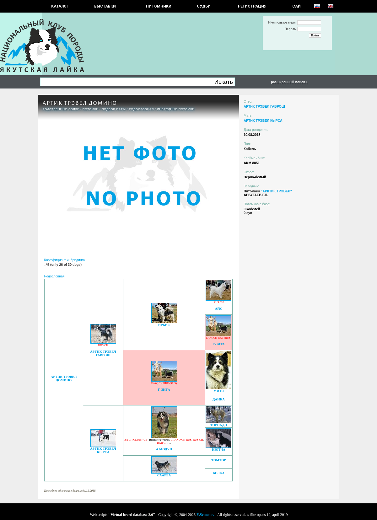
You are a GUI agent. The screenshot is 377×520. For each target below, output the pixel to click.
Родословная (141, 109)
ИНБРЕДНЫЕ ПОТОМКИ (176, 109)
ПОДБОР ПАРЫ (114, 109)
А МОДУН (164, 449)
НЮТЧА (218, 449)
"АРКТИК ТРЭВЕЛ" (276, 191)
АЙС (219, 308)
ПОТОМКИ (91, 109)
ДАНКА (219, 399)
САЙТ (297, 6)
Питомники (158, 6)
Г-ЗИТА (219, 344)
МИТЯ (218, 391)
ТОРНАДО (218, 425)
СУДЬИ (204, 6)
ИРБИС (164, 325)
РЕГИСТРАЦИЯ (252, 6)
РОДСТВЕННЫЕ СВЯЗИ (61, 109)
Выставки (105, 6)
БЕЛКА (218, 473)
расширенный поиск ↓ (289, 82)
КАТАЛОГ (60, 6)
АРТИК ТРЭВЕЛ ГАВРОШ (103, 353)
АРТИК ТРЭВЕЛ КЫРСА (103, 450)
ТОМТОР (218, 460)
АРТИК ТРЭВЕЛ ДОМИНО (64, 378)
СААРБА (164, 475)
